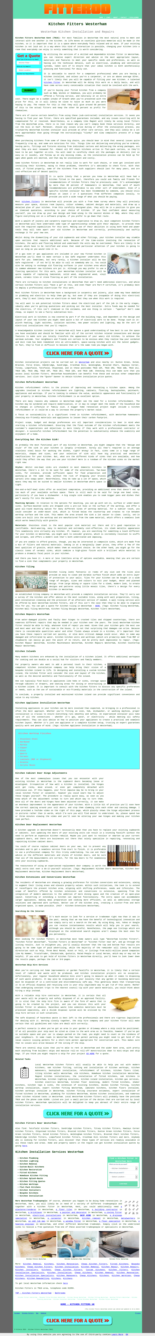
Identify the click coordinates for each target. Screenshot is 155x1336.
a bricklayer (35, 1212)
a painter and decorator (73, 1212)
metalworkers (128, 1218)
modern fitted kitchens (116, 1082)
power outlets (91, 323)
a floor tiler (64, 1210)
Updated (43, 1313)
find (24, 1128)
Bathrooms (60, 1293)
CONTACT (123, 17)
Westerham (84, 362)
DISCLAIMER (134, 17)
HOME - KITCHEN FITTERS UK (77, 1304)
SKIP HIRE (85, 1215)
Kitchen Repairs (129, 1267)
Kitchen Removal (32, 1264)
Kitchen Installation (67, 1267)
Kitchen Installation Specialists (34, 1276)
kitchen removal (91, 1218)
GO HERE (90, 1054)
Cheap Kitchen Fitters (94, 1264)
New (37, 1313)
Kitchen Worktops (121, 1276)
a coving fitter (113, 1212)
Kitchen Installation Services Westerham (49, 1152)
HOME (101, 17)
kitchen (66, 230)
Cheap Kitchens (83, 1273)
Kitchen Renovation (67, 1264)
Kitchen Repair (110, 1267)
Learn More (117, 1334)
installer (120, 237)
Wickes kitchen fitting (115, 1085)
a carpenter (54, 1218)
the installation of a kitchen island (80, 657)
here (24, 1146)
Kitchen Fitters (118, 1270)
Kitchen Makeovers (67, 1276)
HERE (97, 606)
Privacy (138, 1313)
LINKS (108, 17)
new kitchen (39, 320)
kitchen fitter (115, 54)
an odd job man (36, 1221)
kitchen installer (70, 191)
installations (59, 282)
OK (127, 1334)
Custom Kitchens (95, 1270)
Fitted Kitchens (119, 1264)
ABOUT (115, 17)
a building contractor (105, 1210)
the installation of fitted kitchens (95, 1076)
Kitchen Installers (26, 1270)
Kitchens (49, 1264)
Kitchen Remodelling (38, 1278)
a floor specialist (109, 1221)
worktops (37, 393)
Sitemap (17, 1313)
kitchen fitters (31, 202)
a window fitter (72, 1221)
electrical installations (47, 1215)
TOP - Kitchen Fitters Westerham (33, 1293)
